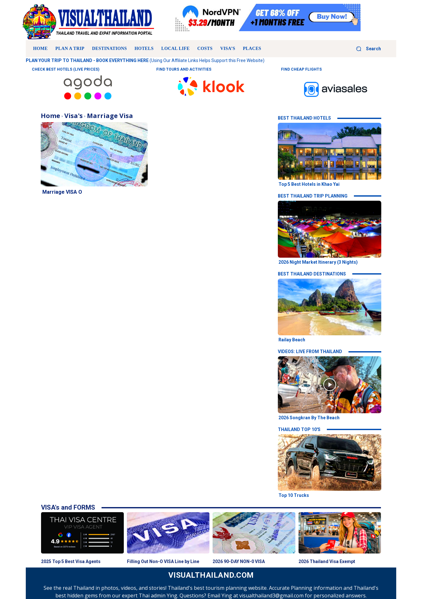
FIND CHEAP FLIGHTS (301, 69)
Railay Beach (291, 339)
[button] (366, 48)
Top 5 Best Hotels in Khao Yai (309, 184)
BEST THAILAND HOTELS (304, 118)
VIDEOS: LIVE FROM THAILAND (310, 351)
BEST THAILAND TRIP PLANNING (313, 196)
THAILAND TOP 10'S (299, 429)
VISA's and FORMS (68, 507)
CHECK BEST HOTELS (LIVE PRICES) (65, 69)
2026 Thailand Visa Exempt (327, 561)
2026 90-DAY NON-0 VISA (239, 561)
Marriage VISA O (62, 192)
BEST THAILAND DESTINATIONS (312, 273)
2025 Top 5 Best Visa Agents (71, 561)
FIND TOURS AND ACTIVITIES (183, 69)
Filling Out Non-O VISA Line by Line (163, 561)
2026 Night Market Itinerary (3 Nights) (318, 262)
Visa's (73, 115)
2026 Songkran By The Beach (309, 417)
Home (50, 115)
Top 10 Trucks (293, 495)
